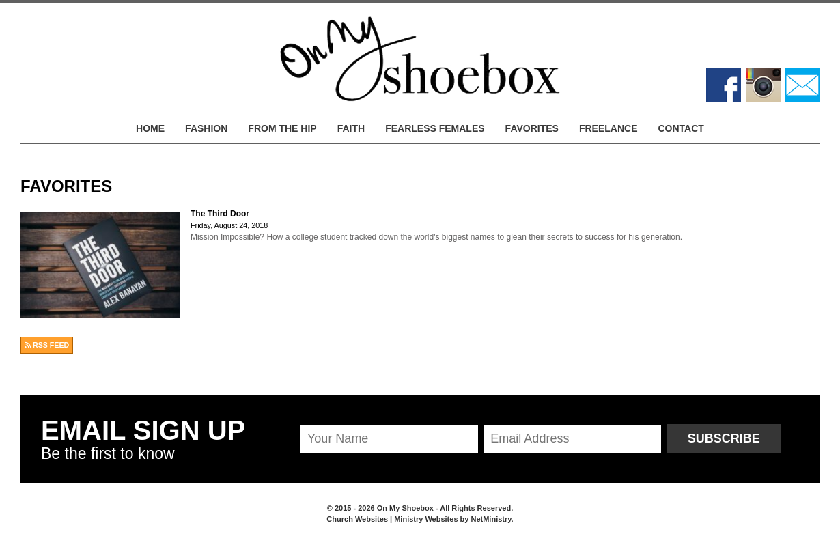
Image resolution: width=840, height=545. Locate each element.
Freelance (608, 128)
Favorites (532, 128)
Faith (351, 128)
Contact (680, 128)
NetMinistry (491, 519)
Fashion (206, 128)
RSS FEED (47, 345)
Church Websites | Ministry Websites (393, 519)
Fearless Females (434, 128)
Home (150, 128)
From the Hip (282, 128)
